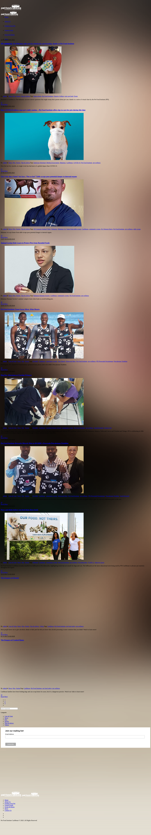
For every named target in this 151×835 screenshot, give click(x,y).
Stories (18, 96)
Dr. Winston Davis (107, 229)
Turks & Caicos (99, 562)
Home (6, 800)
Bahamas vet (62, 229)
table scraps (137, 229)
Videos (42, 626)
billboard (35, 562)
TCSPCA (91, 562)
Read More (4, 104)
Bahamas (63, 163)
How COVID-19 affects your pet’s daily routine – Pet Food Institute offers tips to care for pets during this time (43, 110)
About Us (8, 802)
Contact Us (8, 810)
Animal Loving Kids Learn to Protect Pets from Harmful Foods (25, 243)
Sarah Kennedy (98, 428)
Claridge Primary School (53, 428)
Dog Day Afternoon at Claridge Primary (16, 375)
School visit (108, 428)
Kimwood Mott (71, 361)
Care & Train (12, 361)
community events (94, 229)
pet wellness (97, 163)
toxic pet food (69, 96)
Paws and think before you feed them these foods (19, 510)
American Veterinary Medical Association (46, 163)
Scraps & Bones (10, 807)
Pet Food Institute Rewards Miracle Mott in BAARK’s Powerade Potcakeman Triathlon (34, 443)
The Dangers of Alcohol (10, 578)
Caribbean (69, 163)
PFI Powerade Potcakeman (104, 361)
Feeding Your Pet (10, 803)
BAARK (35, 361)
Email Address (9, 734)
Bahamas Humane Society (41, 295)
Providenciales (82, 562)
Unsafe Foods (9, 805)
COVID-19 (76, 163)
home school (37, 96)
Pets (14, 96)
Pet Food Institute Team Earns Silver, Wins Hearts (20, 309)
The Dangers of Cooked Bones (12, 640)
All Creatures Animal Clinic (42, 229)
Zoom (76, 96)
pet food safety (70, 626)
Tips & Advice (25, 96)
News (10, 96)
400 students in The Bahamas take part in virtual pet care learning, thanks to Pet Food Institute (37, 44)
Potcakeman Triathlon (120, 361)
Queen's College (59, 96)
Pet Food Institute (47, 96)
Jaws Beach (61, 361)
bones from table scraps (74, 229)
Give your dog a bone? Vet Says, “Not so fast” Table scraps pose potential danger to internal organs (39, 176)
